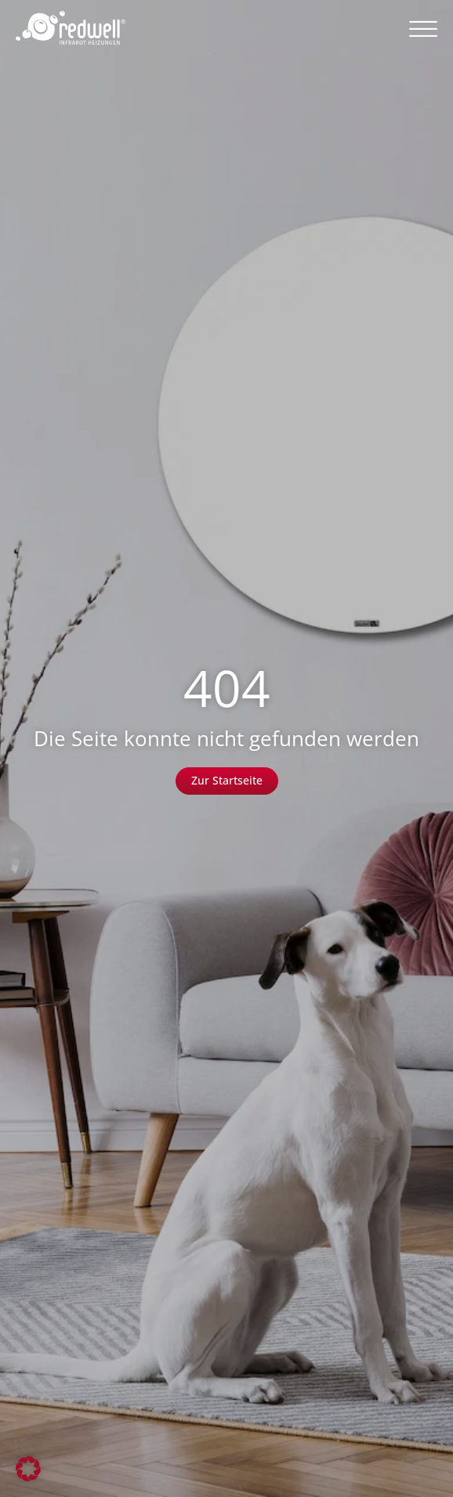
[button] (423, 28)
